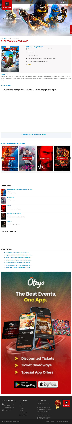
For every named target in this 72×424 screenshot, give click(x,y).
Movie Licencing (23, 412)
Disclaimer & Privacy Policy (62, 421)
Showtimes (71, 28)
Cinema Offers (43, 2)
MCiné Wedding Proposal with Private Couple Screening (43, 418)
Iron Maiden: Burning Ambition (14, 213)
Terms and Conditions (50, 421)
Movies (24, 2)
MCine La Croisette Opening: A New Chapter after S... (19, 257)
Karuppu (9, 205)
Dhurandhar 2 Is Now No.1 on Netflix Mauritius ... (18, 252)
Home (18, 2)
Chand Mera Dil (10, 197)
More (50, 2)
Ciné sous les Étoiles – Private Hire (44, 407)
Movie (5, 38)
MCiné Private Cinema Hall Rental (44, 415)
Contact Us (56, 2)
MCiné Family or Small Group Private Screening (43, 412)
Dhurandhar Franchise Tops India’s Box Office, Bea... (18, 262)
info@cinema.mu (8, 410)
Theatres (30, 2)
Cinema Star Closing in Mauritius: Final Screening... (18, 267)
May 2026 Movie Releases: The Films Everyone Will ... (19, 255)
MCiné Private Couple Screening (44, 409)
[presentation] (2, 158)
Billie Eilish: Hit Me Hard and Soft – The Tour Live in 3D (19, 189)
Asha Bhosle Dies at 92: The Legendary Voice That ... (18, 265)
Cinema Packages (23, 415)
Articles (35, 2)
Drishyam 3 (9, 221)
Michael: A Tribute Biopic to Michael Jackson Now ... (18, 260)
